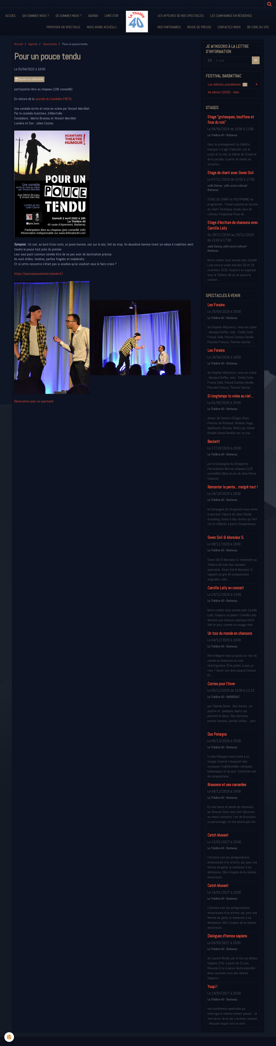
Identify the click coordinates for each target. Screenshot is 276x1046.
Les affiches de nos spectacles (181, 15)
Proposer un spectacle (63, 27)
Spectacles (50, 44)
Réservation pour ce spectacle (33, 401)
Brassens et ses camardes (226, 784)
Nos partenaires (169, 27)
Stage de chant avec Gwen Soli (230, 172)
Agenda (93, 15)
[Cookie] (9, 1037)
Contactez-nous (229, 27)
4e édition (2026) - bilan (223, 92)
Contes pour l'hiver (221, 683)
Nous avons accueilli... (102, 27)
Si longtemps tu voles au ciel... (230, 396)
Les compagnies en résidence (231, 15)
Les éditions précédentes (227, 84)
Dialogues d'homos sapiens (227, 936)
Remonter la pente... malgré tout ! (232, 487)
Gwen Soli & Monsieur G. (225, 537)
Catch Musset (217, 835)
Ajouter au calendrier (29, 79)
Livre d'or (111, 15)
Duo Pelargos (217, 734)
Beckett (213, 441)
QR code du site (258, 27)
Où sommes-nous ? (69, 15)
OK (255, 60)
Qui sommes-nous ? (35, 15)
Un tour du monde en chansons (229, 633)
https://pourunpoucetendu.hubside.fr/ (38, 273)
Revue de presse (199, 27)
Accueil (10, 15)
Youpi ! (212, 986)
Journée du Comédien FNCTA (53, 99)
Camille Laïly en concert (225, 588)
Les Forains (216, 305)
